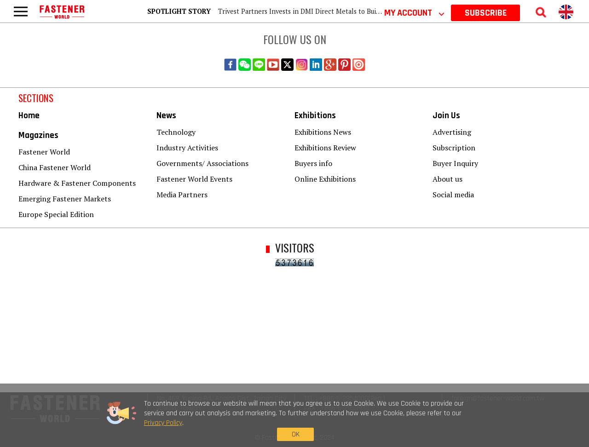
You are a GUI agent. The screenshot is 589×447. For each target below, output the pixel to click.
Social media (453, 194)
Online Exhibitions (325, 179)
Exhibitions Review (325, 148)
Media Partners (182, 194)
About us (447, 179)
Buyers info (313, 163)
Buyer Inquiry (455, 163)
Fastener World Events (194, 179)
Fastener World (44, 152)
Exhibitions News (322, 132)
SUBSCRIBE (486, 13)
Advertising (452, 132)
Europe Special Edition (56, 214)
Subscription (454, 148)
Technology (176, 132)
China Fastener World (54, 167)
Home (29, 115)
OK (454, 426)
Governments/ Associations (202, 163)
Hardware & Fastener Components (77, 183)
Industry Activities (187, 148)
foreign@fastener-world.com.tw (497, 398)
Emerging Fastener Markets (64, 199)
